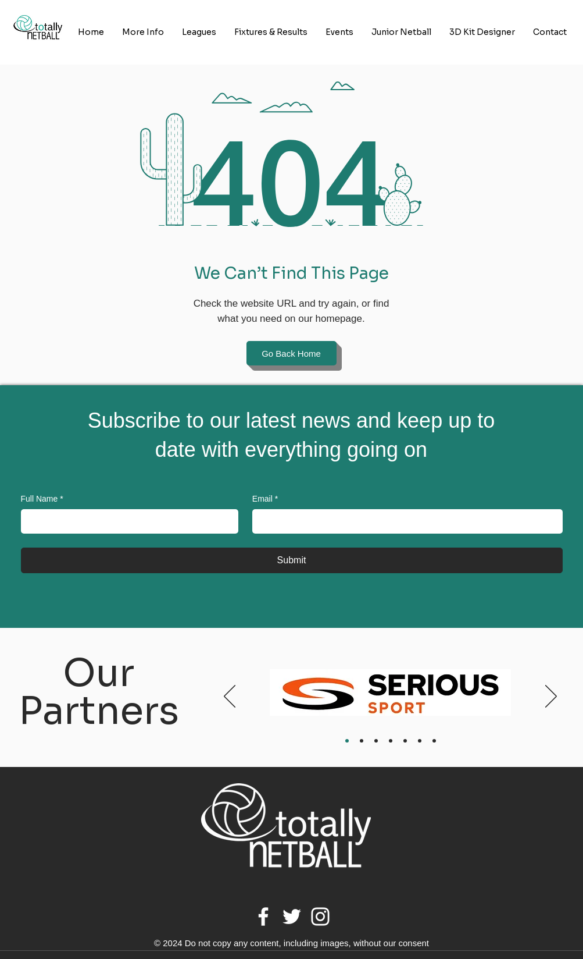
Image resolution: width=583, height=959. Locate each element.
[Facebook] (263, 916)
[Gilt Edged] (419, 741)
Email (265, 499)
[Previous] (229, 697)
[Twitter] (292, 916)
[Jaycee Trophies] (405, 741)
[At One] (361, 741)
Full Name (42, 499)
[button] (143, 32)
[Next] (551, 697)
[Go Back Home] (291, 353)
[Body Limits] (376, 741)
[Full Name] (126, 521)
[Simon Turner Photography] (434, 741)
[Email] (404, 521)
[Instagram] (320, 916)
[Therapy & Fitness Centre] (390, 741)
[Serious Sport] (347, 741)
